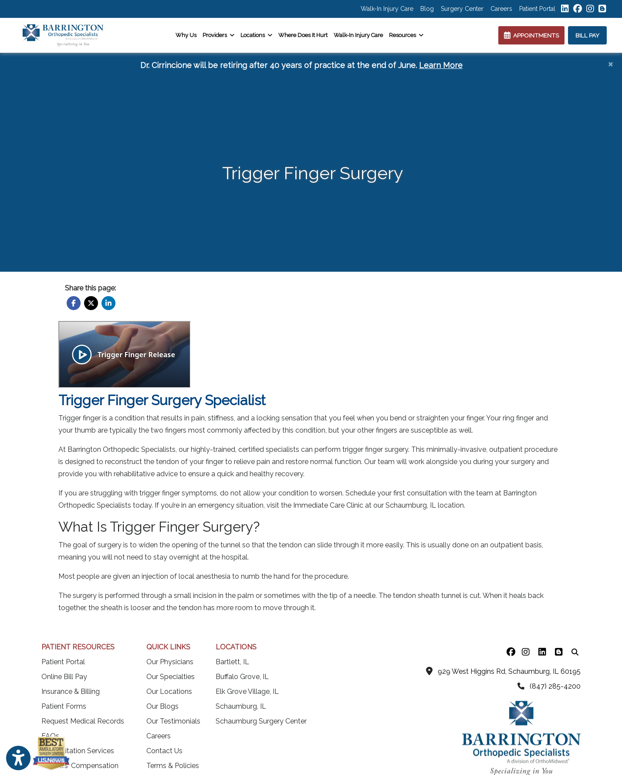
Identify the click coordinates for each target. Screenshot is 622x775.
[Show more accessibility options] (18, 758)
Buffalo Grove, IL (242, 677)
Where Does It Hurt (303, 35)
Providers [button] (218, 35)
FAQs (50, 736)
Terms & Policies (172, 765)
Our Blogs (162, 706)
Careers (501, 8)
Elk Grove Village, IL (247, 691)
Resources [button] (406, 35)
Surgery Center (462, 8)
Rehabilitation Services (77, 751)
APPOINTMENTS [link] (531, 35)
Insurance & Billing (70, 691)
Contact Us (164, 751)
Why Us (186, 35)
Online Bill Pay (64, 677)
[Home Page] (63, 35)
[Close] (610, 63)
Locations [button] (256, 35)
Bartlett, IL (232, 662)
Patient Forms (63, 706)
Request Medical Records (82, 721)
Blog (427, 8)
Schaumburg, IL (241, 706)
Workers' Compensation (79, 765)
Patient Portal (537, 8)
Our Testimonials (173, 721)
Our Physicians (169, 662)
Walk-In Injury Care (387, 8)
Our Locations (169, 691)
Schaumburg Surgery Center (261, 721)
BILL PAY (587, 35)
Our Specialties (170, 677)
